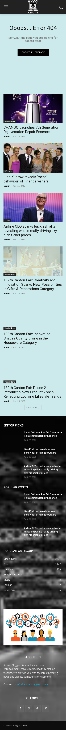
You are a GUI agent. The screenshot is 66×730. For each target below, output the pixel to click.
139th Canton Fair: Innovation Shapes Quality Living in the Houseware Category (27, 338)
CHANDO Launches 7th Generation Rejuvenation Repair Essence (31, 129)
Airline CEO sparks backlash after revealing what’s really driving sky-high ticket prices (30, 230)
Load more (33, 407)
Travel (7, 220)
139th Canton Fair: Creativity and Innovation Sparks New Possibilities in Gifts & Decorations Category (32, 284)
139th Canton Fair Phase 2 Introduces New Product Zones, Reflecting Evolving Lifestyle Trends (32, 392)
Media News (10, 121)
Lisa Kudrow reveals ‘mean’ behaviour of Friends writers (26, 179)
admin (6, 136)
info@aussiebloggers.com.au (33, 684)
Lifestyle (8, 171)
